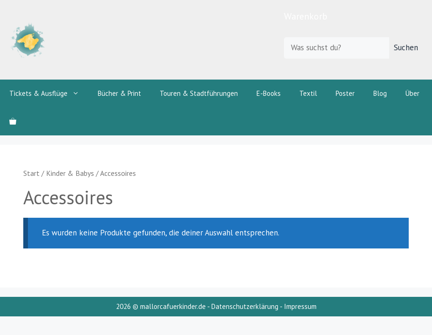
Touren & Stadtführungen (199, 93)
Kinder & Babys (70, 173)
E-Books (268, 93)
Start (31, 173)
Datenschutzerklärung (244, 306)
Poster (345, 93)
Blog (380, 93)
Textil (308, 93)
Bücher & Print (119, 93)
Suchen (406, 47)
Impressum (300, 306)
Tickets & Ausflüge (48, 93)
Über (412, 93)
